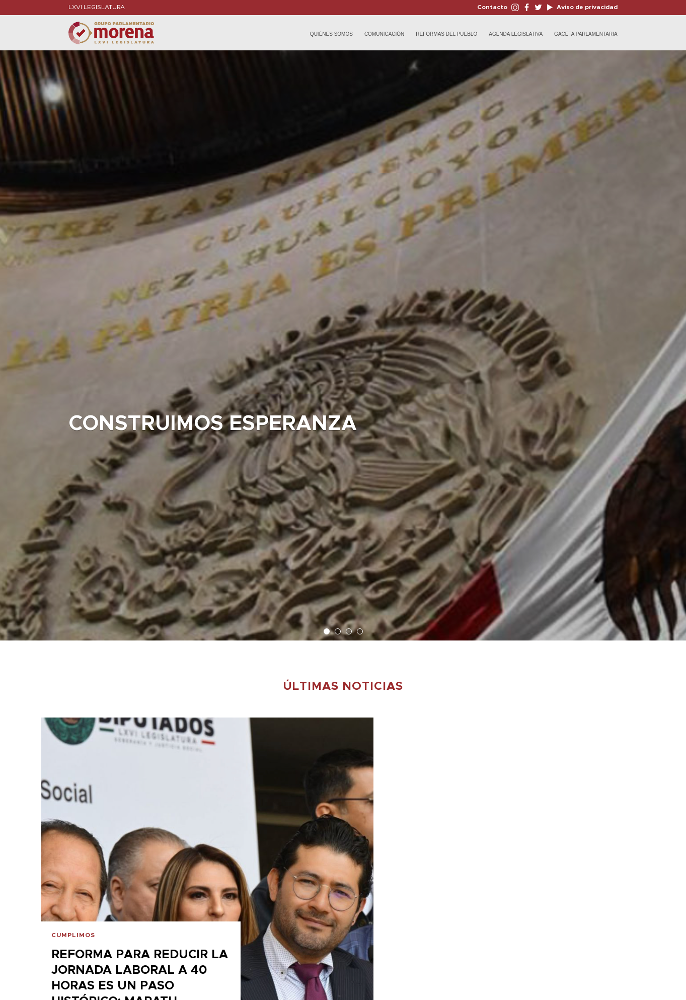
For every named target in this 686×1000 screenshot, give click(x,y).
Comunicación (384, 34)
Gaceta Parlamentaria (586, 34)
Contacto (492, 7)
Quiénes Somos (331, 34)
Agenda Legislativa (516, 34)
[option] (343, 340)
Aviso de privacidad (586, 7)
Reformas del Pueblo (446, 34)
